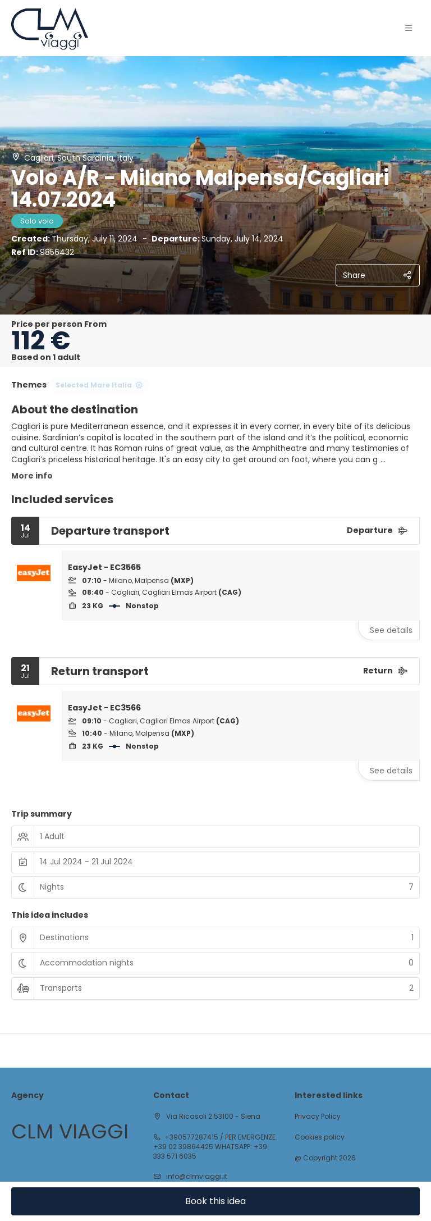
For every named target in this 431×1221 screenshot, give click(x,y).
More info (32, 475)
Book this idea (215, 1201)
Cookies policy (320, 1137)
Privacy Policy (318, 1116)
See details (391, 630)
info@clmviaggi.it (195, 1176)
